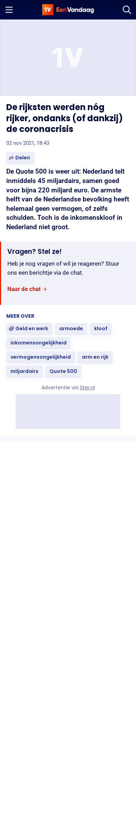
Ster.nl (87, 387)
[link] (27, 289)
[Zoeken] (127, 9)
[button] (20, 158)
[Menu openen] (9, 9)
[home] (68, 9)
